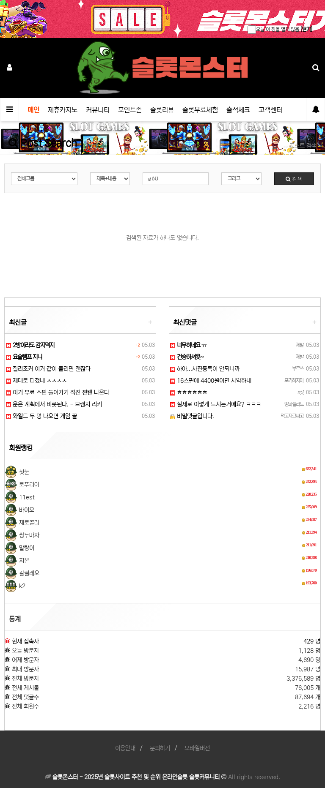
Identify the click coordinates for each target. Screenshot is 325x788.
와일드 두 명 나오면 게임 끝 (41, 416)
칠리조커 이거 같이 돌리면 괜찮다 (48, 368)
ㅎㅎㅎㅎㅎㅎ (188, 392)
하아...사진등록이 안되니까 (205, 368)
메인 (33, 110)
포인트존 (130, 110)
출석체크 (238, 110)
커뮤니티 (98, 110)
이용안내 (125, 748)
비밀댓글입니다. (192, 416)
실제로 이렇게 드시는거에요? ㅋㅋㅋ (215, 404)
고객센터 (270, 110)
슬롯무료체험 (200, 110)
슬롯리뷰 (162, 110)
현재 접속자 (25, 641)
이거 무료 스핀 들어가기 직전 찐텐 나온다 (57, 392)
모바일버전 (197, 748)
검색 (294, 178)
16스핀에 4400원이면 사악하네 (210, 380)
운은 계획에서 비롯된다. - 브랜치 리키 (54, 404)
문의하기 (160, 748)
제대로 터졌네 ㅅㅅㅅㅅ (36, 380)
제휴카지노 (62, 110)
